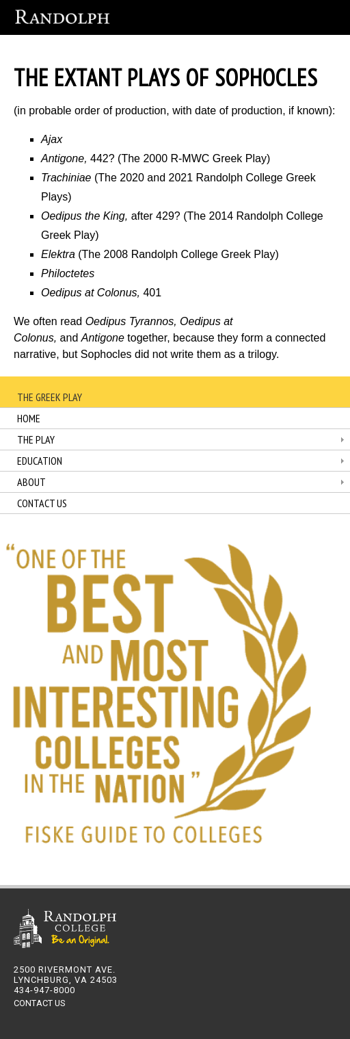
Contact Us (42, 503)
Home (28, 418)
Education (39, 460)
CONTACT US (39, 1003)
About (31, 482)
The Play (36, 439)
